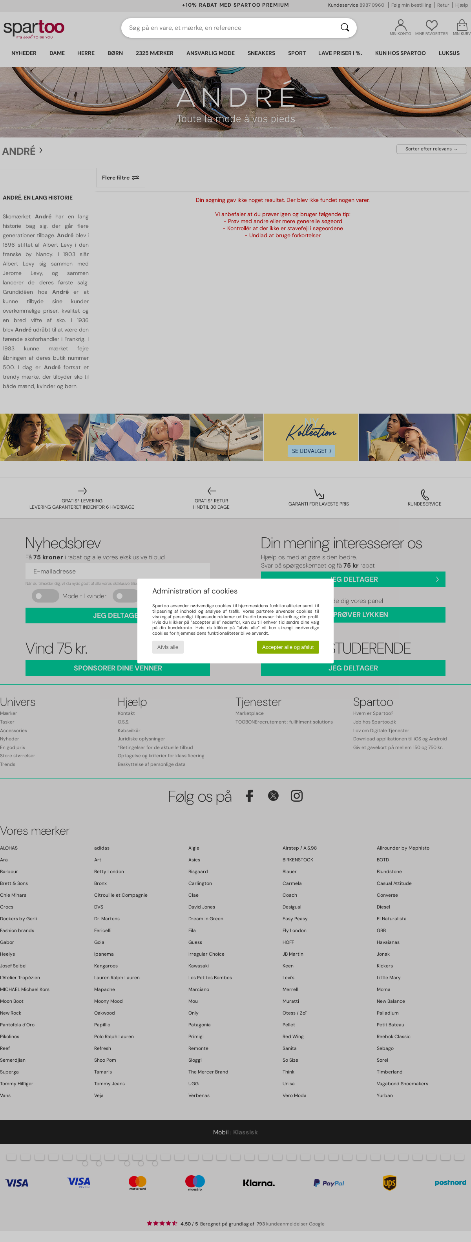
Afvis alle (167, 647)
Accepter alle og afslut (288, 647)
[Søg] (345, 28)
